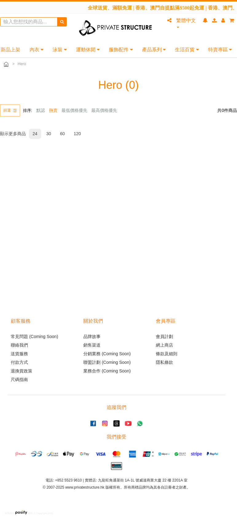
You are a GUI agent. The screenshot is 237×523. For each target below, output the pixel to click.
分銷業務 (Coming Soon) (107, 353)
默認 (40, 110)
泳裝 (59, 49)
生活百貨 (187, 49)
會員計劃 (164, 336)
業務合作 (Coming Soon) (107, 370)
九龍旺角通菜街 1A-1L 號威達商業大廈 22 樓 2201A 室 (143, 480)
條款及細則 (166, 353)
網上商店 (164, 345)
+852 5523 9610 (68, 480)
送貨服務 (19, 353)
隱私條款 (164, 362)
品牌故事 (92, 336)
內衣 (36, 49)
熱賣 (53, 110)
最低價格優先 (74, 110)
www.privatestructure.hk (84, 487)
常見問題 (19, 336)
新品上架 (10, 49)
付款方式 (19, 362)
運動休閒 (88, 49)
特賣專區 (220, 49)
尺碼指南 (19, 379)
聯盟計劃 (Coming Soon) (107, 362)
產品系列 (154, 49)
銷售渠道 (92, 345)
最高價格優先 (104, 110)
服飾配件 (120, 49)
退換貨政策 (21, 370)
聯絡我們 (19, 345)
